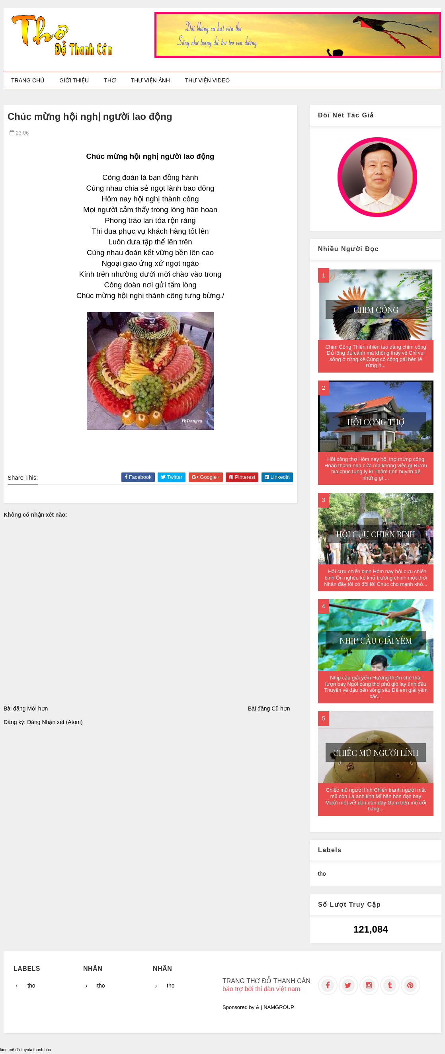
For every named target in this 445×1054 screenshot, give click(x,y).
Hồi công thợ (375, 421)
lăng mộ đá (10, 1050)
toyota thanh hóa (36, 1050)
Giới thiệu (74, 80)
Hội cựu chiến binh (375, 534)
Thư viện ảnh (150, 80)
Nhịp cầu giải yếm (376, 640)
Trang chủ (27, 80)
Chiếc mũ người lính (375, 752)
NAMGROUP (278, 1007)
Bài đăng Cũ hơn (269, 708)
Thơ (110, 80)
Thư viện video (207, 80)
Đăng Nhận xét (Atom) (55, 722)
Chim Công (375, 309)
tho (322, 874)
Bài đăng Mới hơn (26, 708)
